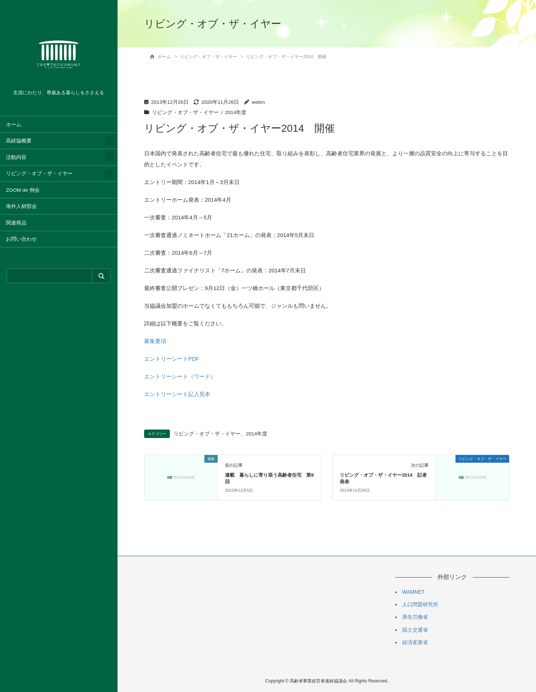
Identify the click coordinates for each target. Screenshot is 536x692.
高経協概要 (19, 141)
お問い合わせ (21, 239)
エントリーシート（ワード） (180, 376)
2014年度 (235, 112)
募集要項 (155, 341)
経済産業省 (415, 642)
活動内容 (16, 157)
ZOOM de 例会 (22, 190)
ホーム (13, 124)
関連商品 (16, 223)
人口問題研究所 (420, 604)
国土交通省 (415, 630)
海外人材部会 (21, 206)
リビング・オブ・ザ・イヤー (39, 173)
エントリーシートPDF (171, 359)
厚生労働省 (415, 617)
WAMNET (413, 592)
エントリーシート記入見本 (177, 394)
